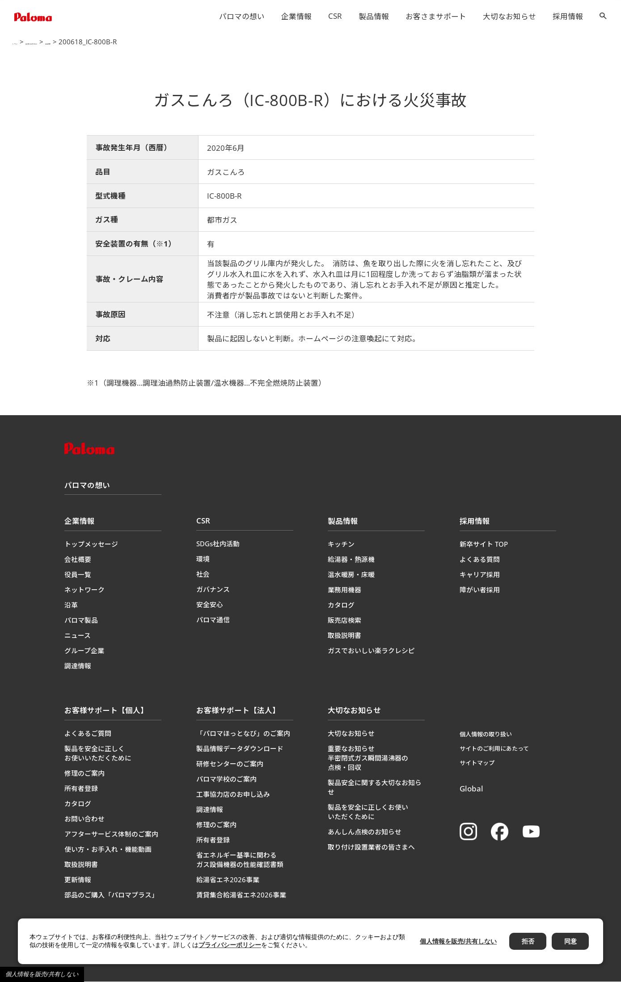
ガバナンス (213, 589)
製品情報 (374, 16)
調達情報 (77, 666)
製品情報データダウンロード (239, 748)
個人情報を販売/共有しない (42, 974)
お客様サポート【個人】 (106, 711)
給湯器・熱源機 (351, 559)
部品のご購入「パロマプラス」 (111, 895)
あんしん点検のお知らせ (364, 832)
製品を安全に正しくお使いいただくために (97, 753)
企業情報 (296, 16)
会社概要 (77, 559)
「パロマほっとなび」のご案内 (243, 733)
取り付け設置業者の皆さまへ (371, 847)
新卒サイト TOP (484, 544)
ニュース (77, 635)
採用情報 (568, 16)
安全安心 (209, 604)
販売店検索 (344, 620)
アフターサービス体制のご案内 (111, 834)
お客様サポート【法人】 (238, 711)
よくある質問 (480, 559)
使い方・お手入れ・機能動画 (108, 849)
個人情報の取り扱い (486, 735)
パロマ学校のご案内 (226, 779)
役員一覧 (77, 574)
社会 (203, 574)
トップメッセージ (91, 544)
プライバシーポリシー (230, 944)
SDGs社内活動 (218, 544)
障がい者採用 (480, 590)
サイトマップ (477, 763)
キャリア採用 (480, 574)
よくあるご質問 (87, 733)
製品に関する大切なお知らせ (94, 42)
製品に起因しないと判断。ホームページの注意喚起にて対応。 (313, 339)
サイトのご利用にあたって (494, 749)
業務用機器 (344, 590)
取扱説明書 (344, 635)
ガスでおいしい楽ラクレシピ (371, 650)
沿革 (71, 605)
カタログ (341, 605)
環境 (203, 559)
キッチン (341, 544)
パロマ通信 (213, 620)
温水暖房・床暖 (351, 574)
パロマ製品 (81, 620)
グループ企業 (84, 650)
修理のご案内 (84, 773)
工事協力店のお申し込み (233, 794)
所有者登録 (81, 788)
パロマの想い (242, 16)
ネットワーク (84, 590)
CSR (335, 16)
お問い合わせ (84, 819)
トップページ (30, 42)
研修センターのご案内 (229, 764)
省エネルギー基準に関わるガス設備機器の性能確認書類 (239, 860)
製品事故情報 (159, 42)
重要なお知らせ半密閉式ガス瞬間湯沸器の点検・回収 (368, 758)
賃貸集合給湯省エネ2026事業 (241, 895)
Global (471, 789)
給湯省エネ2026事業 (227, 880)
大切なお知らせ (509, 16)
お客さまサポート (436, 16)
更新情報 (77, 880)
